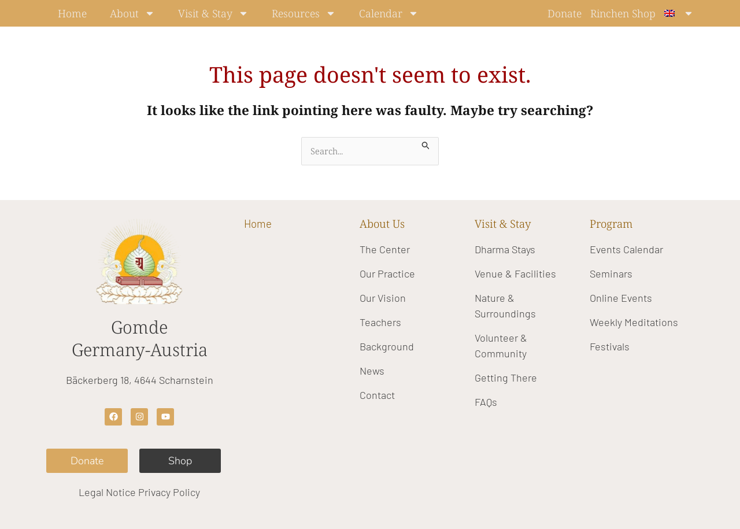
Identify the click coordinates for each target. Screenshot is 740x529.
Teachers (380, 322)
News (372, 370)
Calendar (389, 13)
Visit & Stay (213, 13)
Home (72, 13)
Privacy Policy (169, 492)
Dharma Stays (505, 249)
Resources (304, 13)
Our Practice (387, 273)
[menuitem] (679, 13)
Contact (377, 395)
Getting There (506, 377)
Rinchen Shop (623, 13)
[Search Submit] (426, 143)
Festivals (610, 346)
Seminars (611, 273)
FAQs (486, 401)
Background (387, 346)
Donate (564, 13)
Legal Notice (107, 492)
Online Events (621, 297)
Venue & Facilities (515, 273)
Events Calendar (626, 249)
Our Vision (383, 297)
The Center (385, 249)
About (132, 13)
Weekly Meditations (634, 322)
